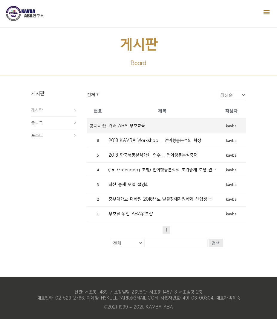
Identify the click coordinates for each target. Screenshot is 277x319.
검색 (216, 243)
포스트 (37, 135)
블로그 (37, 122)
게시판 (37, 110)
